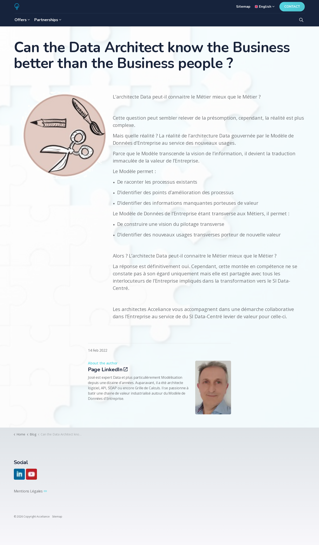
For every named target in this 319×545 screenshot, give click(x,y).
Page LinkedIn (108, 369)
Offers (21, 19)
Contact (292, 6)
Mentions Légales (30, 491)
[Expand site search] (301, 19)
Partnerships (46, 19)
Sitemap (243, 6)
